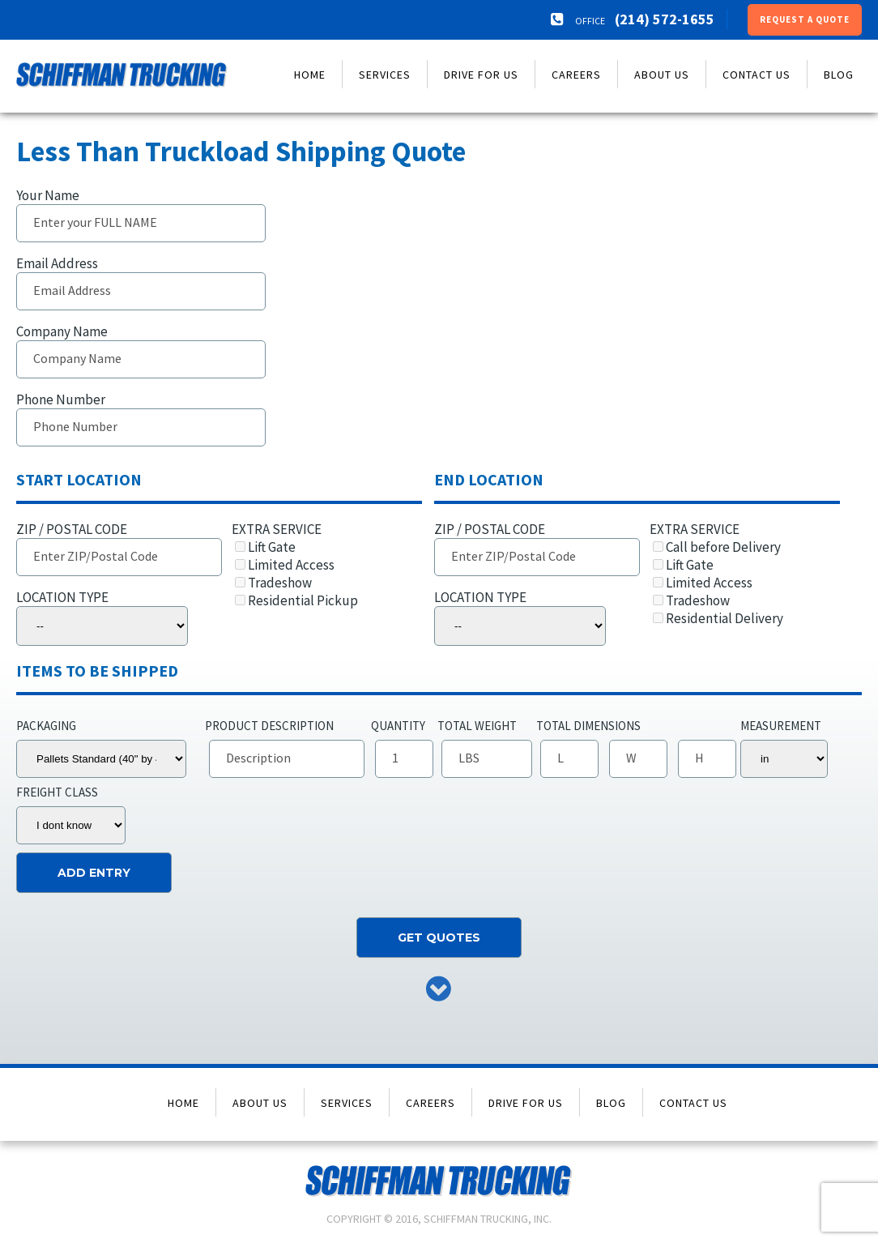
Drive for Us (481, 74)
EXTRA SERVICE (321, 564)
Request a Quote (805, 19)
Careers (576, 74)
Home (310, 74)
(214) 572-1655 (664, 19)
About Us (661, 74)
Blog (839, 74)
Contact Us (756, 74)
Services (385, 74)
